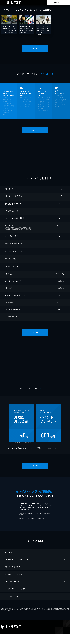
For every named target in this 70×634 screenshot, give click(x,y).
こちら (25, 229)
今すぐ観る (57, 2)
